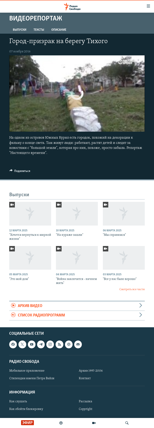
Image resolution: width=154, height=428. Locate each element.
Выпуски (19, 30)
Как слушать (18, 401)
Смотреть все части (132, 289)
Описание (58, 30)
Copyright (85, 409)
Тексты (38, 30)
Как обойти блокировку (26, 409)
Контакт (85, 378)
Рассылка (85, 401)
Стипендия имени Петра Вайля (31, 378)
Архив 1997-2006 (91, 370)
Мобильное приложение (27, 370)
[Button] (19, 172)
